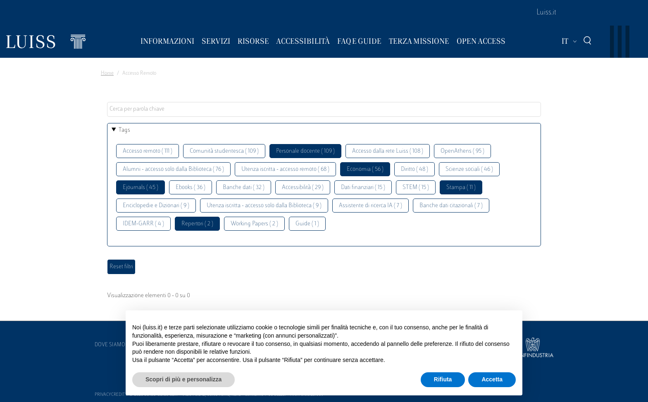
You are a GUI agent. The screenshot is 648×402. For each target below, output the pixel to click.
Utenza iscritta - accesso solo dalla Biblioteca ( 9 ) (264, 206)
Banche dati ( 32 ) (243, 187)
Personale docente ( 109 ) (305, 151)
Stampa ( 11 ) (461, 187)
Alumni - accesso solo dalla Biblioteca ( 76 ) (173, 169)
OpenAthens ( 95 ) (462, 151)
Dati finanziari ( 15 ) (363, 187)
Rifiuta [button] (443, 379)
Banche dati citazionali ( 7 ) (451, 206)
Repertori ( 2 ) (197, 224)
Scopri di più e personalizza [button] (183, 379)
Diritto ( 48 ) (414, 169)
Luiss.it (546, 13)
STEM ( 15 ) (416, 187)
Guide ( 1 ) (307, 224)
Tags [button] (124, 130)
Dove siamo (110, 345)
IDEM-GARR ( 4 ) (143, 224)
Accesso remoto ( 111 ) (147, 151)
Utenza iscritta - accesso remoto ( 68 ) (285, 169)
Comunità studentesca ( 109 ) (224, 151)
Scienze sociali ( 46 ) (469, 169)
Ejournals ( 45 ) (140, 187)
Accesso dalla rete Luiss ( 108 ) (387, 151)
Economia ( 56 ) (365, 169)
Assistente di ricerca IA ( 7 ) (370, 206)
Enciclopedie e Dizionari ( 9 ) (156, 206)
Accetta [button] (492, 379)
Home (107, 73)
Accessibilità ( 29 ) (303, 187)
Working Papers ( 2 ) (254, 224)
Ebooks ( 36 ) (190, 187)
